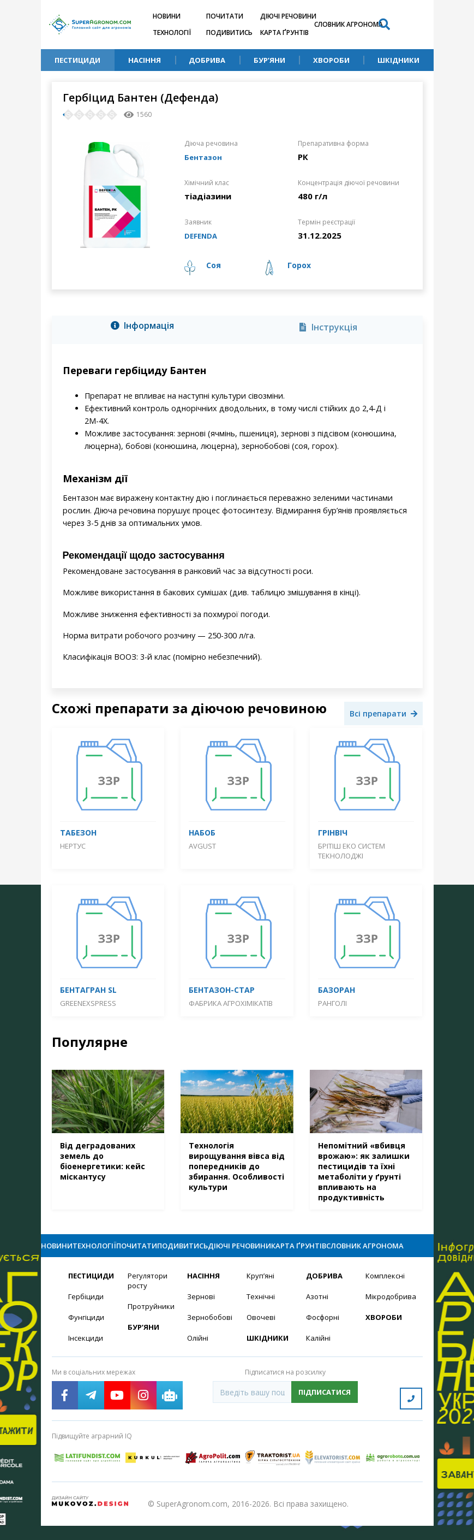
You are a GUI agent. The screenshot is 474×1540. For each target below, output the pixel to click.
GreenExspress (88, 1003)
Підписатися (324, 1413)
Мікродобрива (388, 1316)
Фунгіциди (86, 1337)
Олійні (198, 1358)
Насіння (144, 60)
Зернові (201, 1316)
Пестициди (77, 60)
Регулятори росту (149, 1299)
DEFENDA (202, 235)
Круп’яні (261, 1294)
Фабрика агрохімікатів (231, 1003)
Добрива (207, 60)
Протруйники (151, 1326)
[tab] (145, 327)
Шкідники (398, 60)
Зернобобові (210, 1337)
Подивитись (229, 32)
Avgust (202, 846)
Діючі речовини (288, 16)
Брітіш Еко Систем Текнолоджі (351, 851)
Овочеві (262, 1337)
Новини (167, 16)
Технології (172, 32)
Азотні (318, 1316)
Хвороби (331, 60)
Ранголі (332, 1003)
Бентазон (204, 156)
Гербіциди (86, 1316)
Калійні (319, 1358)
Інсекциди (86, 1358)
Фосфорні (324, 1337)
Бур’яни (269, 60)
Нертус (73, 846)
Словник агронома (348, 24)
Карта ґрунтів (284, 32)
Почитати (224, 16)
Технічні (261, 1316)
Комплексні (386, 1294)
